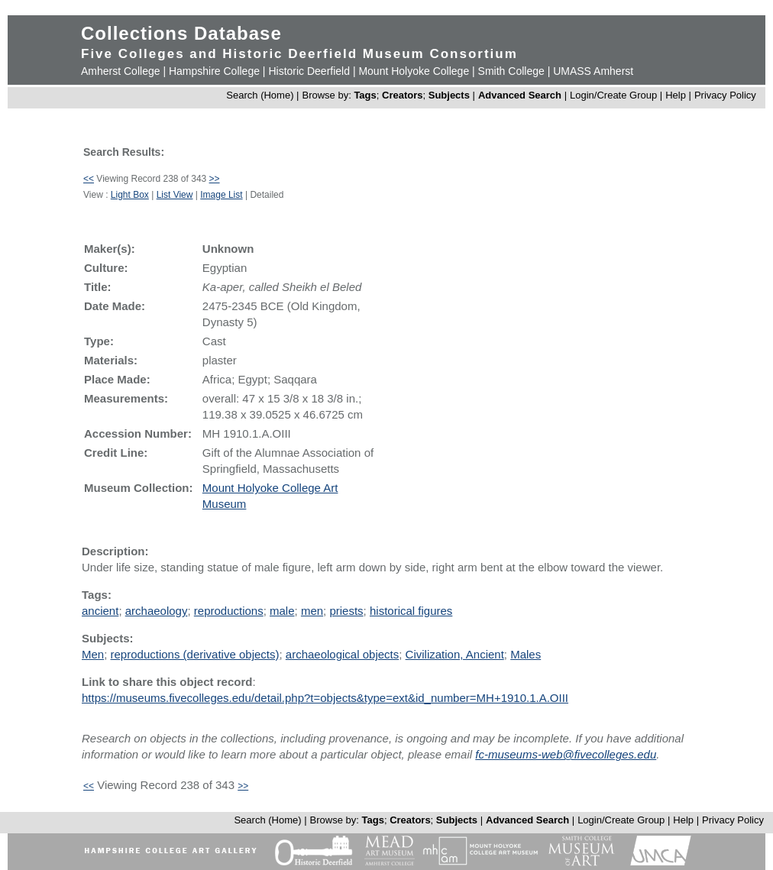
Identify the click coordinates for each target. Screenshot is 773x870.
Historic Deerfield (309, 71)
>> (214, 178)
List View (175, 194)
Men (93, 654)
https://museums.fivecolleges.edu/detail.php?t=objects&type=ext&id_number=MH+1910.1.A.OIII (325, 697)
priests (346, 610)
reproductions (229, 610)
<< (88, 178)
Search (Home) (259, 95)
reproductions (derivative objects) (195, 654)
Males (525, 654)
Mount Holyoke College (413, 71)
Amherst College (120, 71)
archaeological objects (342, 654)
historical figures (411, 610)
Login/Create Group (615, 95)
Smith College (511, 71)
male (282, 610)
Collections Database (181, 33)
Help (675, 95)
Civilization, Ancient (455, 654)
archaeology (156, 610)
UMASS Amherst (593, 71)
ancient (100, 610)
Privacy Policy (725, 95)
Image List (221, 194)
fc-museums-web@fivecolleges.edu (565, 754)
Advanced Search (519, 95)
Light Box (130, 194)
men (312, 610)
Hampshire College (214, 71)
